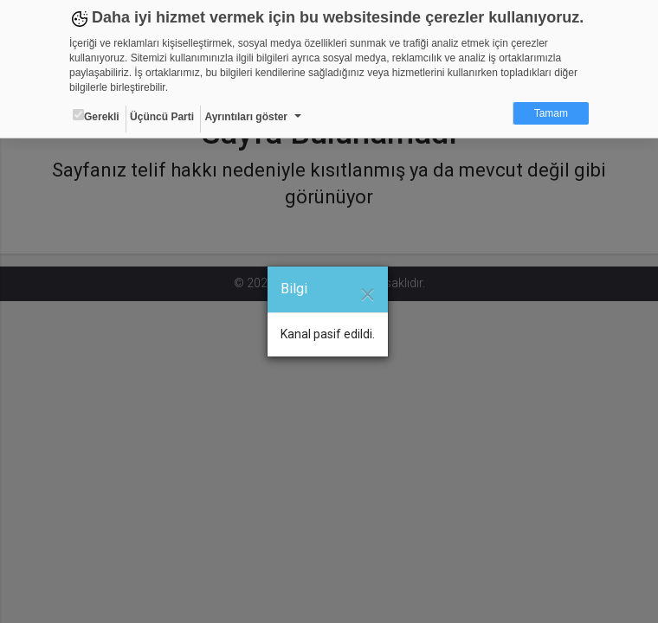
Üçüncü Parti (162, 117)
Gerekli (96, 116)
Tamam (551, 113)
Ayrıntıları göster (245, 117)
